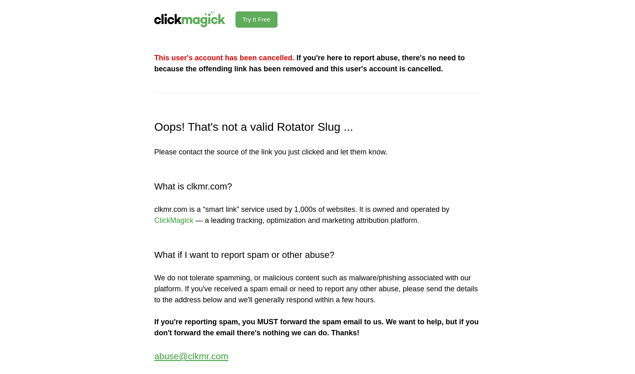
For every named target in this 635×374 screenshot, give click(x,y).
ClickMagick (173, 220)
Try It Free (256, 19)
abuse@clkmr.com (191, 356)
